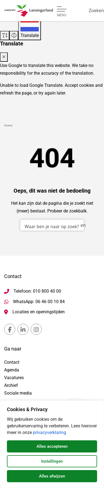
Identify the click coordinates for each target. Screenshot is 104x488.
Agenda (11, 370)
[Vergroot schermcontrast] (13, 35)
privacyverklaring (49, 432)
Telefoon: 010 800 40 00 (37, 291)
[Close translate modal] (4, 57)
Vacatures (14, 377)
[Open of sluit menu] (62, 11)
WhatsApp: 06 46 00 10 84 (39, 301)
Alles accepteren (52, 446)
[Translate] (29, 28)
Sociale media (18, 393)
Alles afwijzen (52, 476)
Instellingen (52, 461)
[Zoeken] (96, 10)
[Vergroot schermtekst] (4, 35)
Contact (11, 362)
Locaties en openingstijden (38, 311)
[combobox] (52, 225)
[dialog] (52, 444)
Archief (11, 385)
